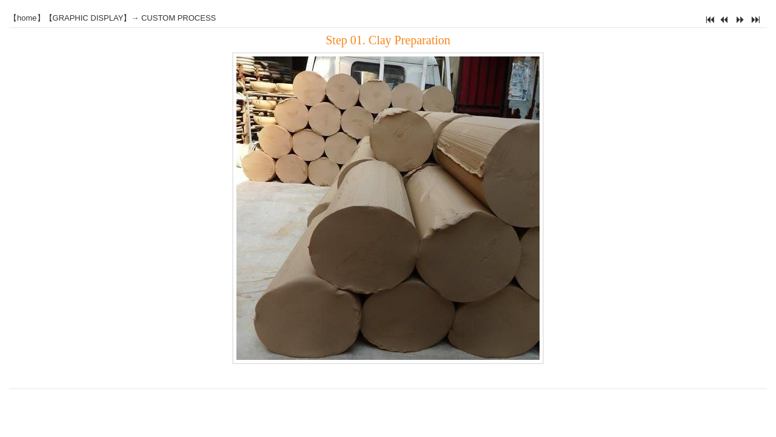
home (27, 17)
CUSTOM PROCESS (178, 17)
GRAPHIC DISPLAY (88, 17)
